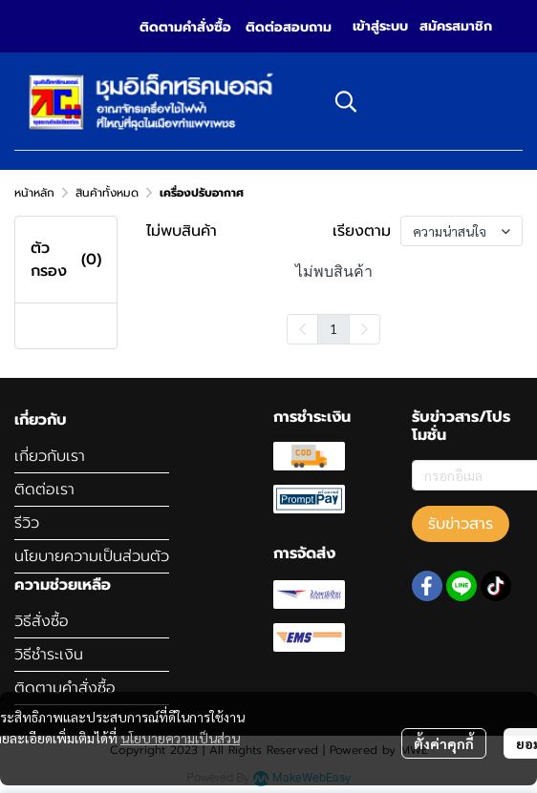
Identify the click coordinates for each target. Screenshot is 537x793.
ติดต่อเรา (44, 489)
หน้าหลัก (34, 192)
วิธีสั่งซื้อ (41, 621)
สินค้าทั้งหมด (107, 192)
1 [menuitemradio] (333, 328)
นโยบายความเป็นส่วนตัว (91, 556)
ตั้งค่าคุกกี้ (444, 743)
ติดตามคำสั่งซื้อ (65, 688)
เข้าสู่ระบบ (380, 26)
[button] (419, 101)
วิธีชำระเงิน (48, 654)
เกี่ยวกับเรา (49, 456)
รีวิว (26, 522)
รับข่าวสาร (460, 523)
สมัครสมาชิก (455, 26)
